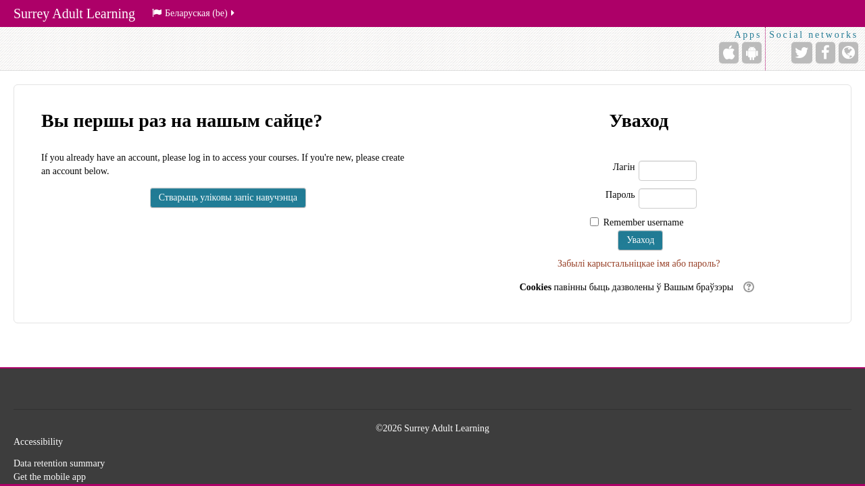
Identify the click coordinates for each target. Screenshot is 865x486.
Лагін (624, 167)
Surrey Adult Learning (74, 13)
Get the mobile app (50, 477)
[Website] (848, 52)
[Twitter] (801, 52)
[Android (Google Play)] (752, 52)
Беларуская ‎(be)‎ (194, 13)
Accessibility (38, 442)
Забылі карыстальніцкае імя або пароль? (639, 264)
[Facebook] (825, 52)
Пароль (620, 195)
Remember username (643, 222)
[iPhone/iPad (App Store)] (729, 52)
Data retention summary (59, 463)
